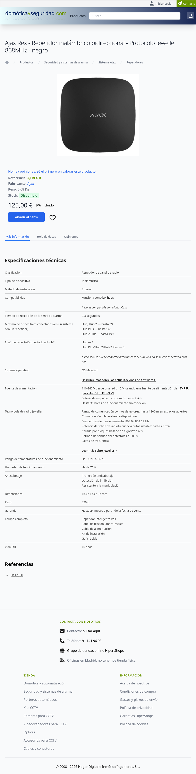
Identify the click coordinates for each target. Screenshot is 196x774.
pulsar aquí (91, 631)
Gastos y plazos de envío (139, 699)
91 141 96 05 (92, 641)
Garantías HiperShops (137, 716)
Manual (17, 575)
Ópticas (29, 732)
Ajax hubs (107, 297)
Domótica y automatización (45, 683)
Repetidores (135, 62)
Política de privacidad (136, 707)
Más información (17, 236)
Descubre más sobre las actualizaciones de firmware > (119, 380)
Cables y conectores (39, 748)
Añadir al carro (26, 217)
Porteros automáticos (40, 699)
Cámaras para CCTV (39, 716)
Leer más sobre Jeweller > (99, 450)
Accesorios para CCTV (40, 740)
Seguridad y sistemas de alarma (66, 62)
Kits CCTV (31, 707)
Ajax (30, 183)
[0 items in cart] (190, 15)
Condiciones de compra (138, 691)
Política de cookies (134, 724)
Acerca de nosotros (134, 683)
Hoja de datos (46, 236)
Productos (78, 16)
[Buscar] (134, 16)
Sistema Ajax (107, 62)
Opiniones (71, 236)
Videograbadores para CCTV (45, 724)
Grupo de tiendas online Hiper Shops (95, 650)
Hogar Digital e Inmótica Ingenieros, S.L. (109, 766)
